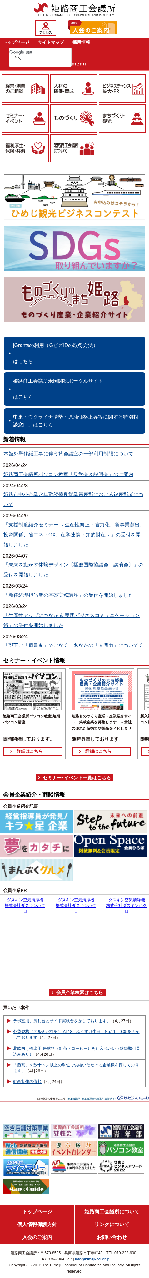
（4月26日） (44, 1054)
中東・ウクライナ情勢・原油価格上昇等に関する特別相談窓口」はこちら (75, 421)
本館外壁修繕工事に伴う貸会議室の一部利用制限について (68, 453)
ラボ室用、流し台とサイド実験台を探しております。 (62, 1021)
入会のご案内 (37, 1237)
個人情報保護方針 (37, 1224)
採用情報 (81, 42)
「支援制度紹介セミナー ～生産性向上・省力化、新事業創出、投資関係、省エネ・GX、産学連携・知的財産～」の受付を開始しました (74, 534)
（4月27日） (122, 1021)
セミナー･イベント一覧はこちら (77, 777)
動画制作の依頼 (27, 1081)
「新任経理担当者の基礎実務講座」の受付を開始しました (68, 595)
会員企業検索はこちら (79, 992)
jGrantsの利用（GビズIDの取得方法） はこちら (55, 353)
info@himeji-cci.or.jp (92, 1259)
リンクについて (111, 1224)
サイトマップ (51, 42)
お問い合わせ (112, 1237)
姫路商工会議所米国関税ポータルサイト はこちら (58, 389)
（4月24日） (53, 1081)
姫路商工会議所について (111, 1211)
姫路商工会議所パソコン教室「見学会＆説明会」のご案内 (68, 474)
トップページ (16, 42)
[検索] (32, 52)
